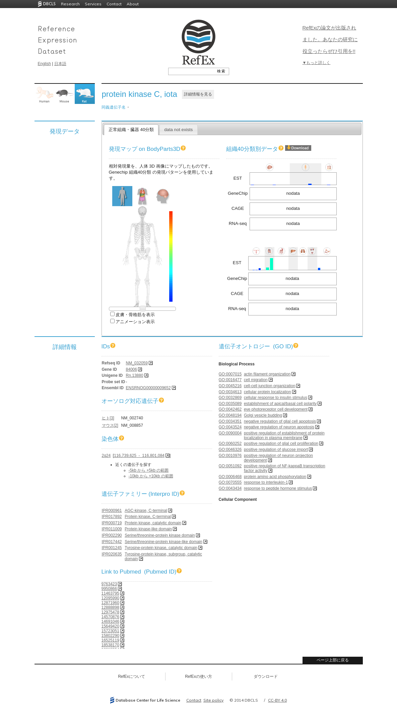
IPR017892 (112, 516)
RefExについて (131, 676)
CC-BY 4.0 (277, 700)
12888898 (110, 607)
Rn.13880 (134, 375)
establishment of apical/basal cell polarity (280, 403)
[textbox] (191, 71)
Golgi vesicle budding (263, 415)
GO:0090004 (230, 433)
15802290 (110, 635)
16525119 (110, 640)
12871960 (110, 602)
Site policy (213, 700)
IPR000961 (112, 510)
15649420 (110, 626)
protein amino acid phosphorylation (275, 476)
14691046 (110, 621)
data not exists (178, 129)
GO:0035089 (230, 403)
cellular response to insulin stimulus (275, 397)
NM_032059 (137, 363)
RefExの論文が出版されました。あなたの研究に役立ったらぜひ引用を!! (330, 39)
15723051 (110, 631)
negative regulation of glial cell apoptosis (280, 421)
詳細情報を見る (198, 94)
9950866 (109, 588)
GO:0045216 (230, 386)
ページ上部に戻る (333, 660)
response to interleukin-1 (266, 482)
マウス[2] (110, 425)
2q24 (106, 455)
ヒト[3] (108, 418)
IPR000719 (112, 523)
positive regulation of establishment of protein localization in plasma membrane (284, 435)
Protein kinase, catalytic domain (153, 523)
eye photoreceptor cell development (276, 409)
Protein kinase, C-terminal (148, 516)
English (44, 63)
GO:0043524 (230, 427)
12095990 (110, 598)
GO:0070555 (230, 482)
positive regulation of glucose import (276, 449)
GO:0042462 (230, 409)
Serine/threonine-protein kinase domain (160, 535)
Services (93, 3)
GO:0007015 (230, 374)
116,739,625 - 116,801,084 (139, 455)
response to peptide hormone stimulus (278, 488)
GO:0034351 (230, 421)
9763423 (109, 584)
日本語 (60, 63)
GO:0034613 (230, 392)
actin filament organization (267, 374)
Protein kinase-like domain (148, 529)
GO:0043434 (230, 488)
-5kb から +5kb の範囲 (149, 470)
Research (70, 3)
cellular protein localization (267, 392)
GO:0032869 (230, 397)
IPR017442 (112, 541)
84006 (131, 369)
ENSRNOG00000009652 (148, 388)
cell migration (256, 379)
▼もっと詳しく (317, 62)
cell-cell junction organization (269, 386)
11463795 (110, 593)
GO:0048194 (230, 415)
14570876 (110, 616)
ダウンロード (266, 676)
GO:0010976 (230, 455)
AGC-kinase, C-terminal (146, 510)
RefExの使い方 (198, 676)
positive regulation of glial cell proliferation (281, 443)
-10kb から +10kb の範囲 (151, 476)
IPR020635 (112, 554)
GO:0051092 (230, 466)
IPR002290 (112, 535)
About (133, 3)
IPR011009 (112, 529)
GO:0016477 (230, 379)
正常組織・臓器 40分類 (131, 129)
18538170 (110, 645)
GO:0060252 (230, 443)
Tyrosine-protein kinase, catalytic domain (161, 547)
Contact (114, 3)
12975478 (110, 612)
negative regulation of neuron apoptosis (279, 427)
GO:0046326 (230, 449)
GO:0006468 (230, 476)
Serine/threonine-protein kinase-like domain (163, 541)
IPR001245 (112, 547)
